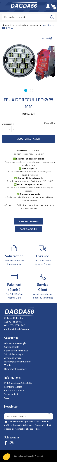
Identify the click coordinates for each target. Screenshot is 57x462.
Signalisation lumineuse (16, 350)
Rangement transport (15, 368)
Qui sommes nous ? (14, 390)
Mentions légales (13, 386)
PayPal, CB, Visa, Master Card (14, 286)
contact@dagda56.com (16, 328)
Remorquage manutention (17, 361)
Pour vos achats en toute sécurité (14, 255)
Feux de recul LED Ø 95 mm (28, 103)
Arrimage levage (12, 357)
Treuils (7, 365)
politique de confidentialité (16, 425)
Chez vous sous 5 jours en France (42, 255)
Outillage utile (11, 346)
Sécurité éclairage (13, 354)
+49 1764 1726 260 (14, 325)
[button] (6, 456)
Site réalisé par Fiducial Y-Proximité (28, 456)
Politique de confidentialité (18, 383)
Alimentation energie (15, 343)
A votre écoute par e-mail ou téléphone (42, 286)
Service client (11, 394)
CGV (6, 397)
